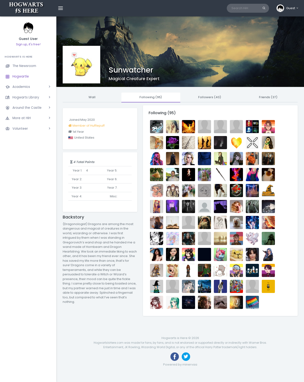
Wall (92, 97)
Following (150, 97)
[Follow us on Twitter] (186, 356)
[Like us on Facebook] (174, 356)
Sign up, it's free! (28, 44)
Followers (209, 97)
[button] (288, 8)
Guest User (28, 39)
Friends (268, 97)
